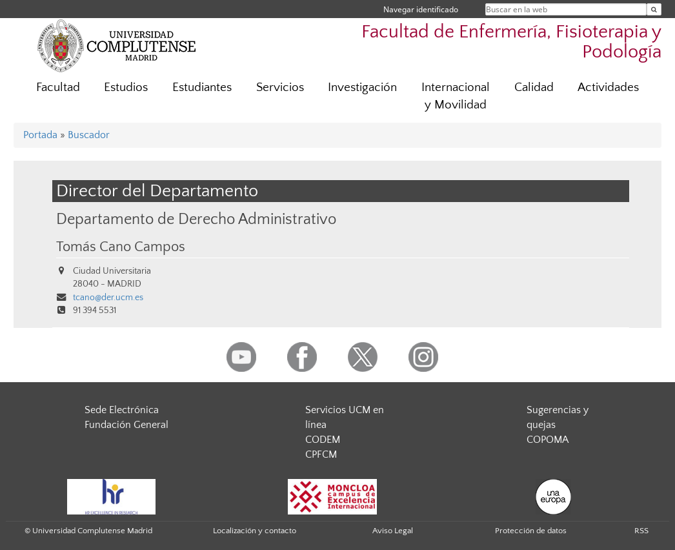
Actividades (608, 87)
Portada (40, 135)
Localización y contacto (254, 530)
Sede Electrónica (122, 410)
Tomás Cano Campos (120, 247)
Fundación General (126, 425)
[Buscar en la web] (654, 9)
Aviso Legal (392, 530)
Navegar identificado (420, 9)
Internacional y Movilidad (455, 96)
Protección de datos (531, 530)
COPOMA (548, 439)
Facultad (58, 87)
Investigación (362, 87)
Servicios (280, 87)
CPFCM (321, 454)
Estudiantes (202, 87)
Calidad (534, 87)
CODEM (322, 439)
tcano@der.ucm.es (108, 297)
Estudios (126, 87)
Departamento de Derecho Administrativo (196, 219)
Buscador (89, 135)
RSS (641, 530)
